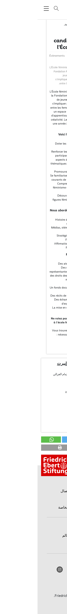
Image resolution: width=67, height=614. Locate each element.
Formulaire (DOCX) (49, 345)
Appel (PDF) (53, 341)
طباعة (51, 499)
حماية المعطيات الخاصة (38, 507)
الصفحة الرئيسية (43, 527)
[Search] (18, 8)
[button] (54, 439)
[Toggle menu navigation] (9, 8)
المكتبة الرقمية (45, 543)
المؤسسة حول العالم (40, 535)
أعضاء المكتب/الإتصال (47, 399)
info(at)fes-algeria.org (41, 392)
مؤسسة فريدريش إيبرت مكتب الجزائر (40, 366)
